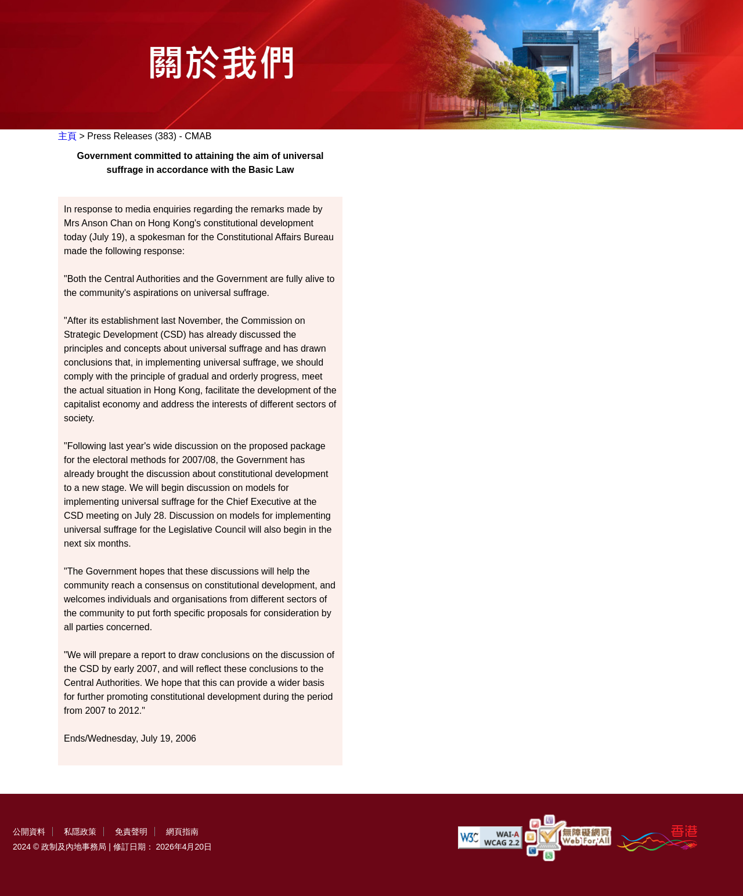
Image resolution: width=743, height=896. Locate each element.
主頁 (67, 136)
